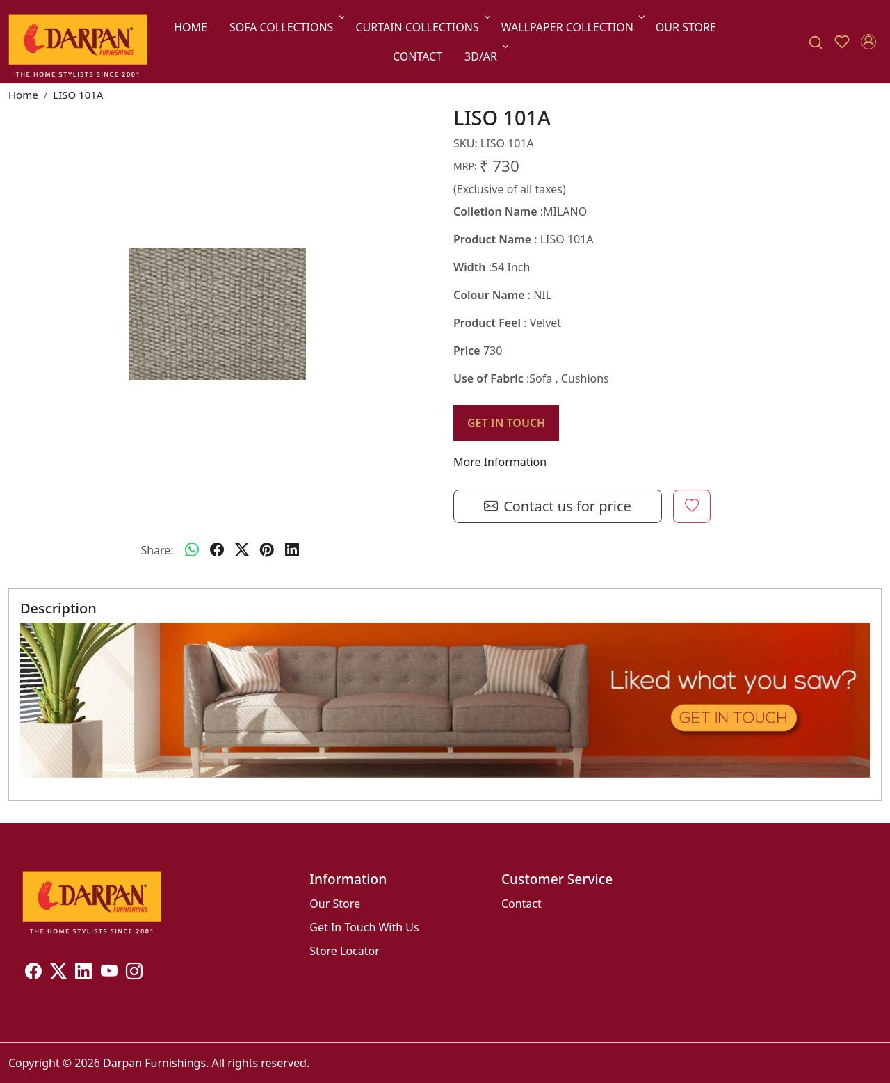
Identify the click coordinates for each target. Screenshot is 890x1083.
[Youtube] (109, 973)
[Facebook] (33, 973)
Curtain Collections (421, 27)
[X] (58, 973)
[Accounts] (868, 41)
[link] (815, 42)
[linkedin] (292, 550)
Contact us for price (557, 506)
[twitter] (241, 550)
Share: (156, 550)
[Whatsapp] (191, 550)
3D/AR (485, 56)
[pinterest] (267, 550)
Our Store (686, 27)
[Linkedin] (83, 973)
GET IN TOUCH (506, 423)
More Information (500, 462)
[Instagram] (134, 973)
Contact (417, 56)
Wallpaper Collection (571, 27)
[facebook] (216, 550)
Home (190, 27)
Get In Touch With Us (364, 927)
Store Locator (344, 950)
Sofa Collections (285, 27)
